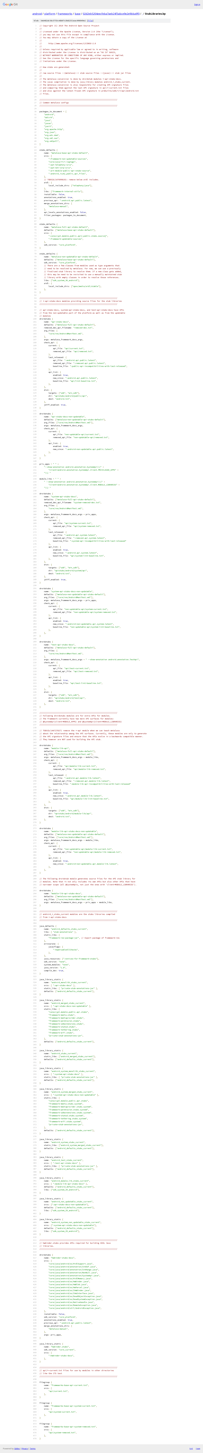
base (77, 13)
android (37, 13)
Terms (33, 1448)
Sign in (197, 4)
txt (191, 1448)
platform (49, 13)
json (198, 1448)
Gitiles (17, 1448)
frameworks (65, 13)
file (90, 20)
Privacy (24, 1448)
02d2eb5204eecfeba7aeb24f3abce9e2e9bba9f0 (111, 13)
